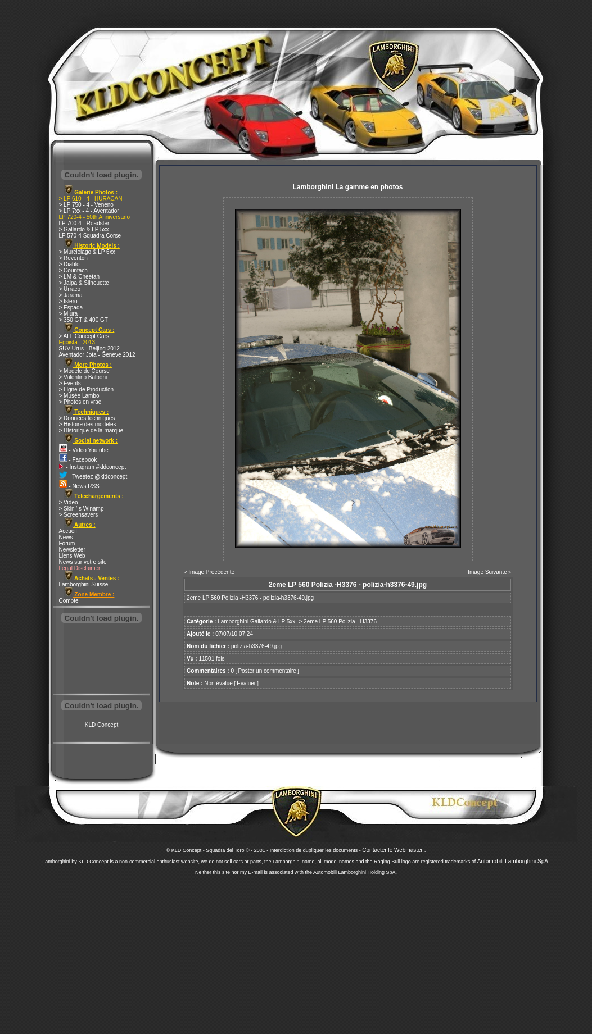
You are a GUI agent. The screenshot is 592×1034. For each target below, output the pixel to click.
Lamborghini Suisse (84, 584)
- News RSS (79, 486)
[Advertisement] (101, 659)
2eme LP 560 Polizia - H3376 (340, 621)
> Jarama (71, 295)
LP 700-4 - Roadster (84, 223)
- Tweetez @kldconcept (93, 476)
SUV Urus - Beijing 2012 (89, 348)
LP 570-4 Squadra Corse (90, 236)
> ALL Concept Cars (84, 336)
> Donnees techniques (87, 418)
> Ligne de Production (86, 389)
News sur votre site (83, 562)
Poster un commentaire (267, 671)
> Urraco (70, 289)
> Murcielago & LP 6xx (87, 252)
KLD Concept (101, 725)
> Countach (73, 270)
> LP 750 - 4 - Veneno (86, 205)
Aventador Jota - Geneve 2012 (97, 355)
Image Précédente (211, 572)
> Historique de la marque (91, 430)
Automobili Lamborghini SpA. (513, 861)
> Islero (68, 301)
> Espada (71, 307)
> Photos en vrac (80, 402)
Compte (69, 601)
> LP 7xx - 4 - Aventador (89, 211)
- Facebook (78, 460)
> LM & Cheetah (79, 277)
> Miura (68, 314)
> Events (70, 383)
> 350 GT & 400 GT (83, 320)
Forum (67, 543)
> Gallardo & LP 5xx (84, 229)
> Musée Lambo (79, 396)
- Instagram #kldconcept (92, 467)
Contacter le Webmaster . (394, 850)
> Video (68, 502)
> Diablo (69, 264)
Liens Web (72, 556)
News (66, 537)
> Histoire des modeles (87, 424)
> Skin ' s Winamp (81, 508)
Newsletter (72, 549)
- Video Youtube (84, 450)
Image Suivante (487, 572)
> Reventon (73, 258)
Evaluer (246, 683)
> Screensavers (78, 515)
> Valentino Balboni (83, 377)
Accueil (68, 531)
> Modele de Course (84, 371)
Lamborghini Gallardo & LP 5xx (256, 621)
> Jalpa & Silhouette (84, 283)
